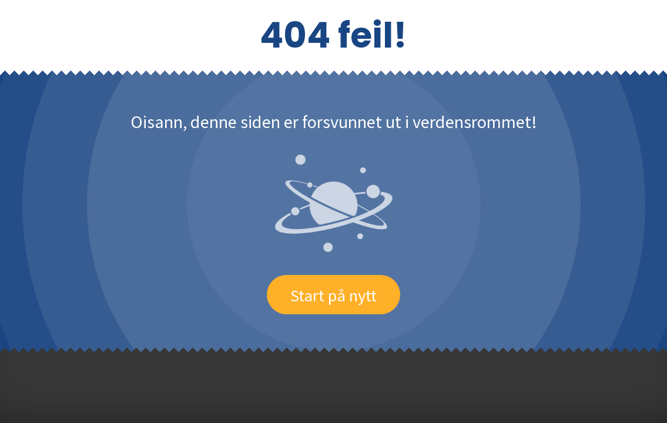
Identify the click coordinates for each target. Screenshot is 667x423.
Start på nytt (333, 295)
